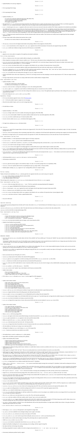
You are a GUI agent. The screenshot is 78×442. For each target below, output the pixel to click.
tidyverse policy (28, 100)
